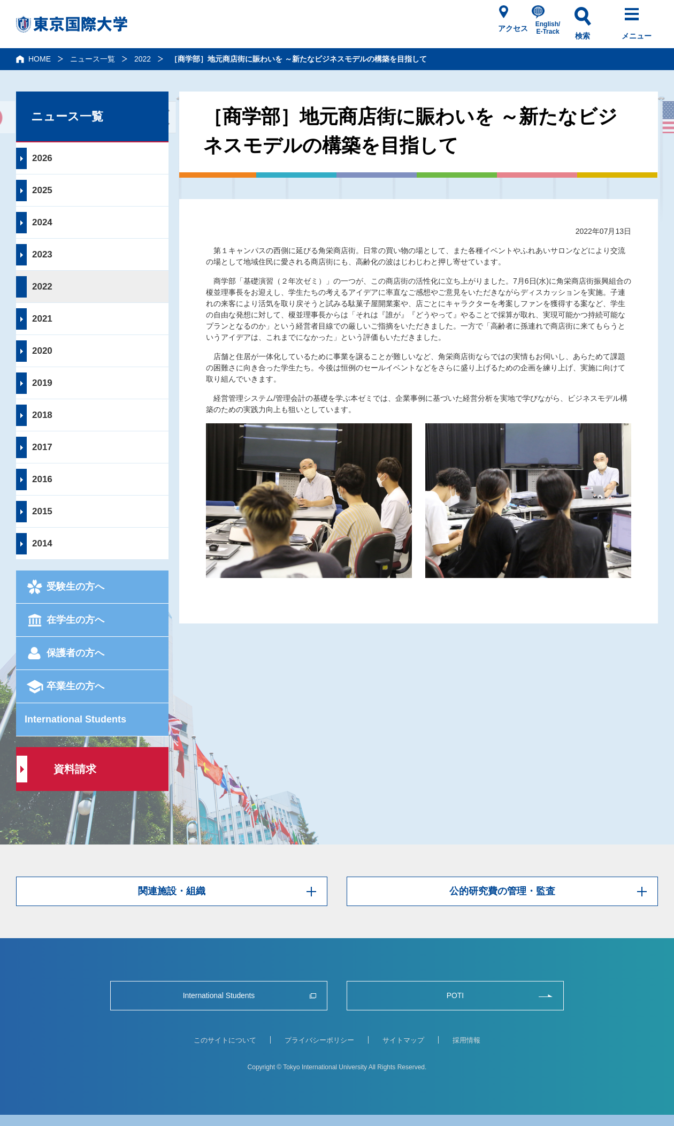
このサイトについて (225, 1040)
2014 (42, 543)
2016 (42, 479)
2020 (42, 351)
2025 (42, 190)
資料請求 (74, 769)
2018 (42, 415)
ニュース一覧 (92, 59)
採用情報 (466, 1040)
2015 (42, 511)
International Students (75, 719)
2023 (42, 254)
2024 (42, 222)
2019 (42, 383)
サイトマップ (403, 1040)
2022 (142, 59)
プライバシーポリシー (319, 1040)
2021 (42, 319)
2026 (42, 158)
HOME (39, 59)
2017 (42, 447)
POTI (455, 995)
